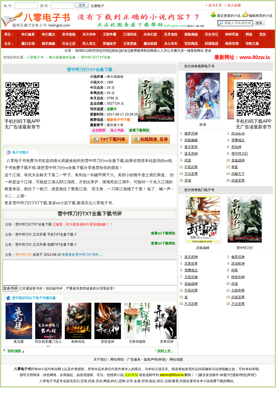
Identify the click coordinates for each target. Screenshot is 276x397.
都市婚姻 (48, 44)
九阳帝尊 (238, 290)
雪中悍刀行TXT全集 (96, 57)
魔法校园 (150, 44)
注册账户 (97, 6)
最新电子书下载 (118, 120)
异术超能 (68, 34)
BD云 (84, 51)
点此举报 (131, 380)
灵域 (187, 180)
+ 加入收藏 (233, 5)
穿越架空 (109, 44)
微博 (140, 51)
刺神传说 (78, 347)
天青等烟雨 (137, 347)
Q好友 (122, 51)
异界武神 (166, 347)
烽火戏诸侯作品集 (62, 57)
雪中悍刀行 (239, 154)
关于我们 (100, 365)
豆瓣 (173, 51)
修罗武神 (191, 133)
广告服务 (134, 365)
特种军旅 (232, 34)
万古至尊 (191, 174)
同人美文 (89, 44)
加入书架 (117, 130)
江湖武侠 (130, 34)
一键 (187, 51)
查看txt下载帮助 (163, 233)
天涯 (180, 51)
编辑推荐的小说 (260, 16)
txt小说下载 (66, 203)
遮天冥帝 (191, 147)
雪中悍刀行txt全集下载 (104, 161)
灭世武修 (191, 277)
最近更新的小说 (229, 16)
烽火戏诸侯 (115, 77)
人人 (160, 51)
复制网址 (197, 51)
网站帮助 (117, 365)
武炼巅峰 (191, 140)
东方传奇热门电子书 (199, 190)
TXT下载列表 (112, 139)
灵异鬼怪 (170, 34)
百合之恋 (68, 44)
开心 (167, 51)
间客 (234, 270)
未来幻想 (150, 34)
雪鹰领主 (238, 140)
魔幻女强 (28, 44)
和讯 (147, 51)
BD (77, 51)
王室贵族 (130, 44)
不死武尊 (191, 167)
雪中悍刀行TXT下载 (29, 203)
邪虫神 (236, 147)
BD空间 (94, 51)
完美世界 (191, 264)
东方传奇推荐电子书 (199, 66)
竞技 (262, 34)
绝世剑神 (238, 277)
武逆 (187, 160)
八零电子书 (35, 57)
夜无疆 (19, 347)
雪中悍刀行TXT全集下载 (33, 224)
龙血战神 (238, 160)
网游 (249, 34)
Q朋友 (113, 51)
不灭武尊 (191, 304)
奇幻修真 (28, 34)
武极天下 (238, 174)
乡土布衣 (170, 44)
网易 (153, 51)
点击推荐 (98, 130)
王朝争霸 (109, 34)
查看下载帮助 (139, 130)
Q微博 (132, 51)
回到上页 (164, 356)
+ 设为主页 (214, 5)
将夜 (234, 167)
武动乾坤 (238, 133)
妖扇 (202, 124)
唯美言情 (232, 44)
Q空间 (104, 51)
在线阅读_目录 (154, 139)
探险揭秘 (191, 34)
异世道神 (107, 347)
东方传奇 (89, 34)
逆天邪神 (191, 154)
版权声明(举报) (155, 365)
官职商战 (191, 44)
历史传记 (211, 34)
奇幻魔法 (48, 34)
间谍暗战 (211, 44)
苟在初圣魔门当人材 (48, 349)
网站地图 (176, 365)
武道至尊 (238, 180)
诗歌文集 (252, 44)
